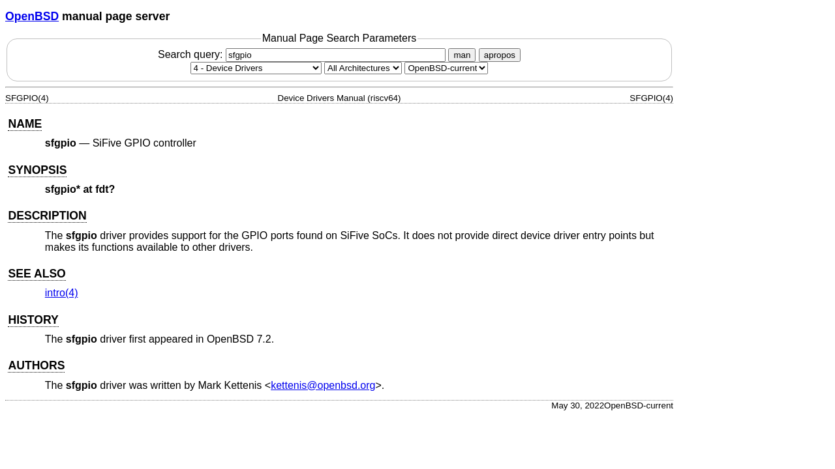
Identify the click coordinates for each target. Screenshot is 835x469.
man (461, 55)
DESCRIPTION (47, 215)
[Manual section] (256, 68)
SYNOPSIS (37, 170)
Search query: (303, 54)
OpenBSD (32, 16)
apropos (499, 55)
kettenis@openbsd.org (323, 385)
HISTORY (33, 319)
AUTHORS (36, 365)
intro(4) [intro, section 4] (61, 292)
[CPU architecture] (363, 68)
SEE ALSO (36, 273)
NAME (25, 123)
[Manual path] (446, 68)
